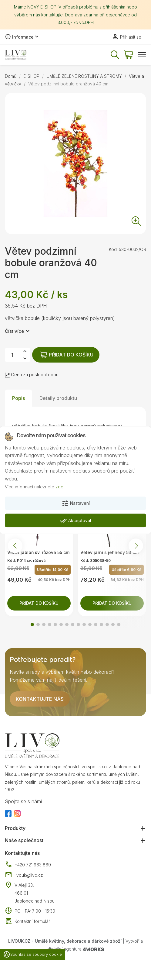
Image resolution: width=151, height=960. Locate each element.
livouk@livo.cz (24, 875)
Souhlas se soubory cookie (32, 954)
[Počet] (12, 355)
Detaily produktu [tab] (58, 398)
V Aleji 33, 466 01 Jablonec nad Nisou (35, 893)
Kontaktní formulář (27, 921)
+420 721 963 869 (28, 865)
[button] (32, 624)
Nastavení (76, 503)
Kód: (113, 249)
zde (59, 486)
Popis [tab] (18, 398)
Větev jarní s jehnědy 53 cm (109, 552)
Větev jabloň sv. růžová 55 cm (38, 552)
